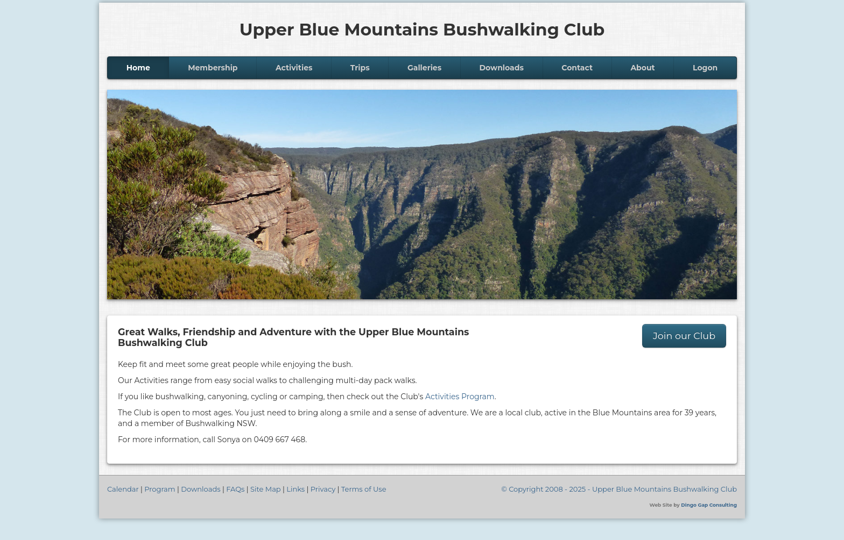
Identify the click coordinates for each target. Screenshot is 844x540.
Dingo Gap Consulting (709, 505)
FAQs (235, 489)
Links (295, 489)
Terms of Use (363, 489)
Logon (705, 68)
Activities (294, 68)
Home (138, 68)
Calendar (123, 489)
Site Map (265, 489)
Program (159, 489)
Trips (360, 68)
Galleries (424, 68)
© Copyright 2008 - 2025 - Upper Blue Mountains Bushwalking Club (619, 489)
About (642, 68)
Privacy (323, 489)
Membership (212, 68)
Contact (577, 68)
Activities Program (460, 396)
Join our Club (684, 335)
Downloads (502, 68)
